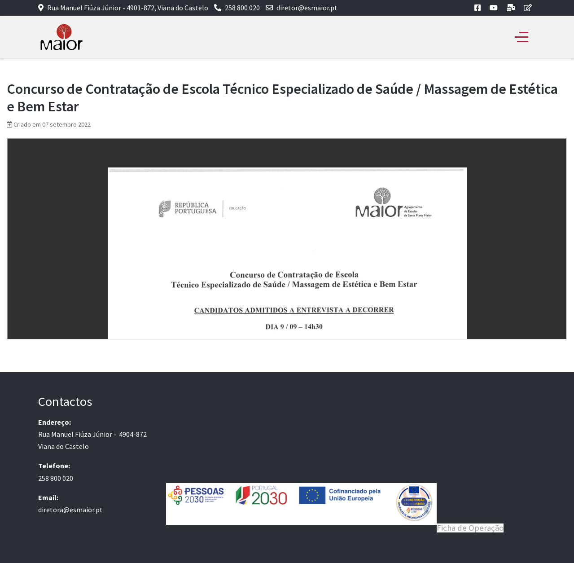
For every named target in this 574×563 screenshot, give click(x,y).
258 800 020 (242, 7)
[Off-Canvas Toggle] (521, 37)
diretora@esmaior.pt (70, 509)
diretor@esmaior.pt (306, 7)
